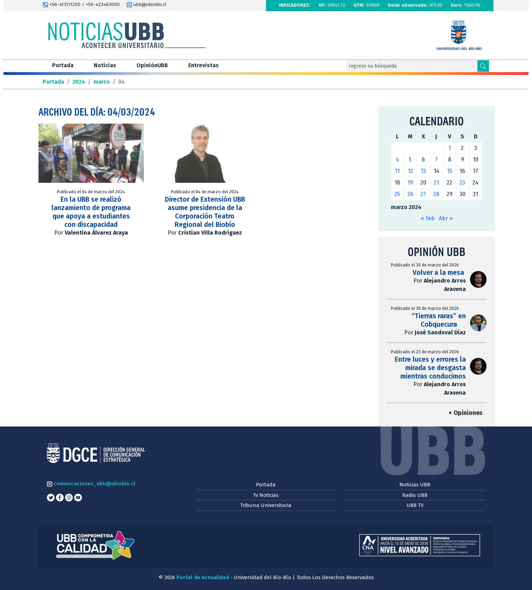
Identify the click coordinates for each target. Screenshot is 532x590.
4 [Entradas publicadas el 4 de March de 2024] (397, 159)
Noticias (105, 65)
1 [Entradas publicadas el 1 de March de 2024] (449, 148)
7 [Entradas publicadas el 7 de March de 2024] (436, 159)
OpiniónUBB (152, 65)
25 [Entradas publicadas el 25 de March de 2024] (397, 194)
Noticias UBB (414, 484)
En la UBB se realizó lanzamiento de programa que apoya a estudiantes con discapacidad (91, 212)
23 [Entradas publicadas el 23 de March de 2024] (462, 182)
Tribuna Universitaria (266, 505)
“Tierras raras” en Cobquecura (439, 320)
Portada (63, 65)
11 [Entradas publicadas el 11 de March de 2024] (397, 171)
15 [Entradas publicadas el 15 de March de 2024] (449, 171)
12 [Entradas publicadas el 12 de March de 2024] (410, 171)
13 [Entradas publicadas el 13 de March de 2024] (423, 171)
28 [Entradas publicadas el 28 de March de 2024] (436, 194)
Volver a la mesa (439, 273)
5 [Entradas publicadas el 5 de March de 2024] (410, 159)
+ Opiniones (465, 413)
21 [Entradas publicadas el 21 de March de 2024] (436, 182)
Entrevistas (203, 65)
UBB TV (415, 505)
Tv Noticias (266, 495)
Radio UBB (414, 495)
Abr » (446, 218)
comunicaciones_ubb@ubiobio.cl (91, 483)
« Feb (428, 218)
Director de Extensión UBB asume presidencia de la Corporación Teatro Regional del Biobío (205, 212)
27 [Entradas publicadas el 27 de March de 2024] (423, 194)
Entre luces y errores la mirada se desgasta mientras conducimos (430, 367)
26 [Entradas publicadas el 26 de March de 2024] (410, 194)
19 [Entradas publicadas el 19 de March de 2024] (410, 182)
